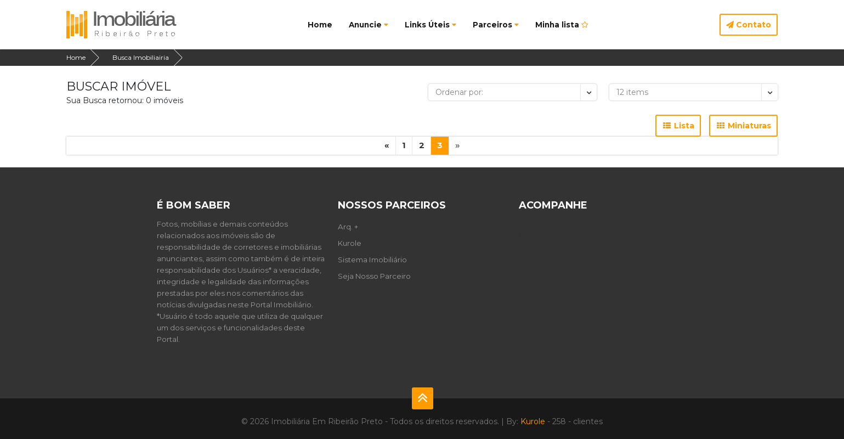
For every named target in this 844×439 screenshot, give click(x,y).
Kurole (349, 243)
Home (320, 24)
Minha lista (561, 24)
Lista (678, 126)
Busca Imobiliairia (140, 57)
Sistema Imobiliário (372, 259)
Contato (748, 25)
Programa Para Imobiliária (568, 235)
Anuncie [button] (368, 24)
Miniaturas (743, 126)
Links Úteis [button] (430, 24)
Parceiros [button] (496, 24)
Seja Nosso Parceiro (374, 276)
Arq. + (348, 226)
